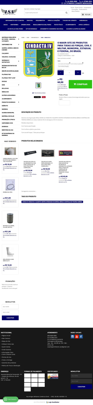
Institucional (6, 333)
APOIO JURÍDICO (84, 25)
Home (72, 7)
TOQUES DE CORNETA (70, 20)
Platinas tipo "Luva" (8, 78)
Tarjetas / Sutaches (9, 57)
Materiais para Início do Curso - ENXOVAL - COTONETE (9, 39)
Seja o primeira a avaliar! (64, 58)
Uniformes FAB (7, 44)
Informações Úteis (7, 352)
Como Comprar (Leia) (8, 354)
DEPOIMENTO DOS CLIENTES (15, 20)
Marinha (5, 109)
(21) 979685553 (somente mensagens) (77, 3)
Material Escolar (8, 116)
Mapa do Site (6, 341)
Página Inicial (6, 335)
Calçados (5, 53)
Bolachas (5, 88)
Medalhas (5, 92)
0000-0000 (72, 1)
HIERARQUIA (83, 20)
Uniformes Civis (7, 123)
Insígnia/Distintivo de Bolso (9, 66)
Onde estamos (83, 9)
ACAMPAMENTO (71, 25)
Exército (5, 106)
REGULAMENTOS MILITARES (42, 25)
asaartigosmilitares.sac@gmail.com (58, 347)
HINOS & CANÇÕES (54, 20)
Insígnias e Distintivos (6, 61)
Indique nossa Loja (8, 344)
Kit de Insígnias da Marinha (8, 134)
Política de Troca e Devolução (11, 365)
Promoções (75, 9)
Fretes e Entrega (7, 360)
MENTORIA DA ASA (7, 130)
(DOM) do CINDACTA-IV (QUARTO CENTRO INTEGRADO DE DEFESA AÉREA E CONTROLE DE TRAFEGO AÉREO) (52, 202)
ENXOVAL (30, 20)
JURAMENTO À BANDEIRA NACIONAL (51, 29)
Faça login (37, 9)
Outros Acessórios (8, 95)
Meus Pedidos (75, 11)
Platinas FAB (6, 74)
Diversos (5, 126)
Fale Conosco (6, 338)
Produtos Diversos (8, 102)
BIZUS (6, 25)
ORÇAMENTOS (40, 20)
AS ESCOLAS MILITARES (15, 29)
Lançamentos (87, 7)
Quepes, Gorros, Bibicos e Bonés (10, 49)
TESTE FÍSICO (58, 25)
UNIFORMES (14, 25)
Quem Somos (79, 7)
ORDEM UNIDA (25, 25)
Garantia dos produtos (9, 363)
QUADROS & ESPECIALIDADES (75, 29)
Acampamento (7, 99)
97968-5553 (86, 1)
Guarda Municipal (8, 112)
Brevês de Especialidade (10, 71)
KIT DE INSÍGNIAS (31, 29)
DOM (3, 85)
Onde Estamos (6, 350)
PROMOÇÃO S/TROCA (8, 119)
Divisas (4, 81)
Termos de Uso (6, 357)
